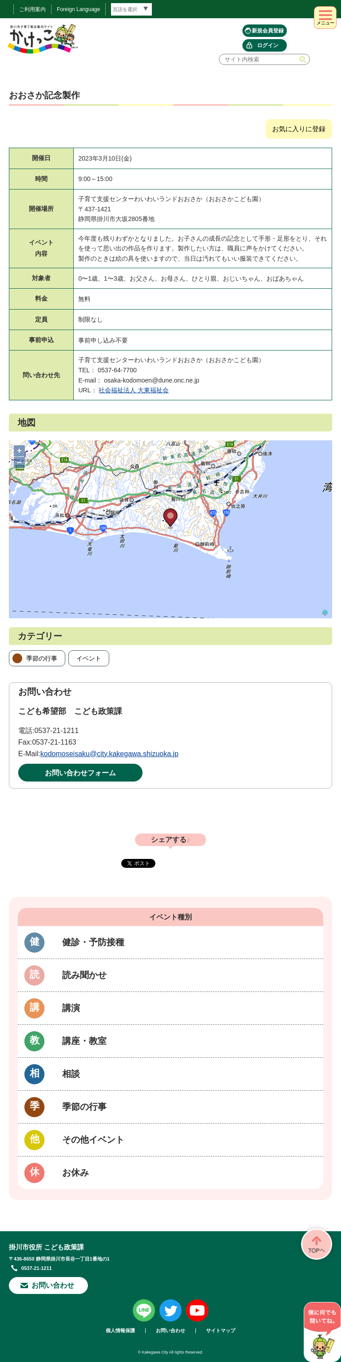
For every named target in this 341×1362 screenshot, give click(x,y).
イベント (88, 658)
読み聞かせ (84, 975)
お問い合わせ (53, 1285)
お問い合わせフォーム (80, 773)
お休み (75, 1172)
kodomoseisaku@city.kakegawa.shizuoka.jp (109, 754)
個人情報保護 (120, 1330)
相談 (71, 1074)
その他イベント (93, 1139)
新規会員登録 (268, 31)
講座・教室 (84, 1041)
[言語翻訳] (131, 9)
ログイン (267, 45)
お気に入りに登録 (298, 129)
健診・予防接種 (93, 942)
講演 (71, 1008)
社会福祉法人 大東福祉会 (134, 390)
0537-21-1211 (56, 730)
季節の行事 (41, 658)
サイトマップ (220, 1330)
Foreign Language (78, 9)
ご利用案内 (32, 9)
